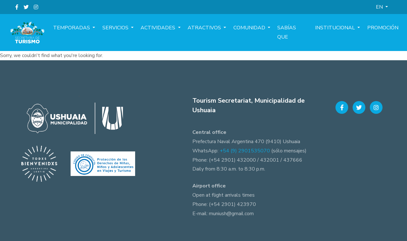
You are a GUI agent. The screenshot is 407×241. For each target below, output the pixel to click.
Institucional (338, 32)
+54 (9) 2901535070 (245, 150)
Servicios (129, 32)
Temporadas (88, 32)
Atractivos (214, 32)
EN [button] (380, 7)
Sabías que (297, 32)
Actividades (170, 32)
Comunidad (256, 32)
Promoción (383, 32)
